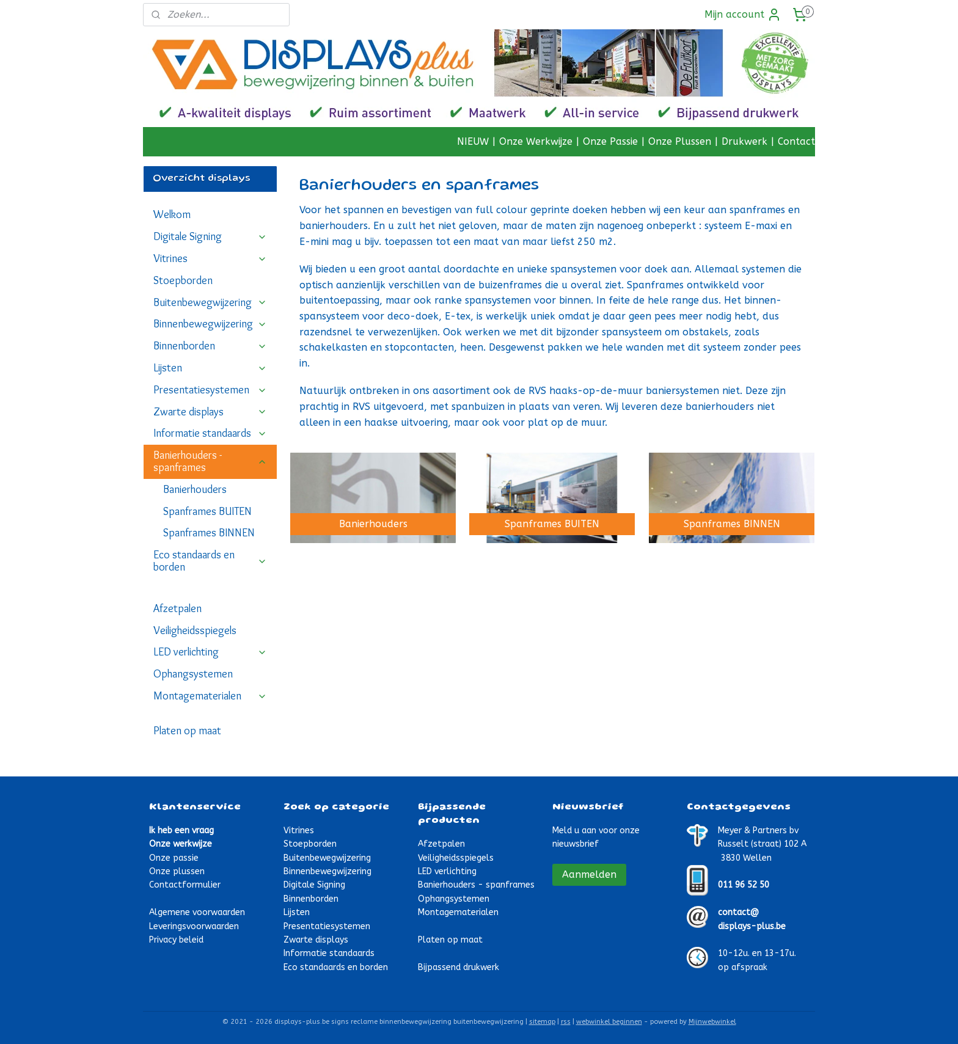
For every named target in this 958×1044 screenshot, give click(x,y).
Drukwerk (744, 141)
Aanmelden (589, 874)
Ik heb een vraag (181, 830)
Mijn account (742, 14)
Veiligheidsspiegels (194, 630)
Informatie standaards (210, 433)
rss (566, 1022)
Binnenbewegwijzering (210, 323)
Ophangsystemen (193, 674)
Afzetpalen (177, 608)
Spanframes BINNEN (209, 532)
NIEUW (473, 141)
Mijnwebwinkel (712, 1022)
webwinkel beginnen (609, 1022)
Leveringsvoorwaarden (194, 926)
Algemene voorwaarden (197, 912)
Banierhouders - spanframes (210, 461)
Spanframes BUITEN (207, 511)
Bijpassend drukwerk (458, 967)
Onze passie (174, 858)
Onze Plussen (679, 141)
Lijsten (210, 367)
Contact (796, 141)
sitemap (542, 1022)
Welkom (172, 214)
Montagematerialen (210, 696)
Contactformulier (185, 885)
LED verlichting (210, 652)
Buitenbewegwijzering (210, 302)
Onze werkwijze (180, 844)
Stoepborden (183, 280)
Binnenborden (210, 345)
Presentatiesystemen (210, 389)
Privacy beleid (176, 940)
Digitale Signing (210, 236)
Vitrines (210, 258)
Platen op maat (187, 730)
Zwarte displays (210, 411)
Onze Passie (610, 141)
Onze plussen (177, 871)
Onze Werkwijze (535, 141)
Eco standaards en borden (210, 561)
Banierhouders (195, 489)
